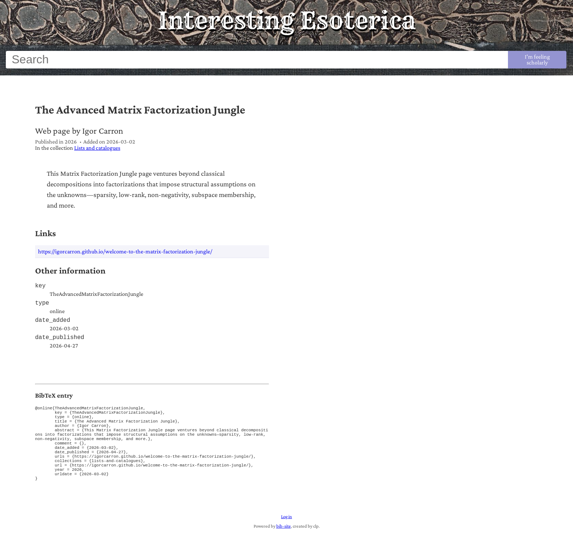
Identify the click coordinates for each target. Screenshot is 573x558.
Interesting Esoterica (287, 20)
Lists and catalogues (97, 148)
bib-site (283, 550)
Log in (286, 541)
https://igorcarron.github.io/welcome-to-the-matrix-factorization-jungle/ (125, 251)
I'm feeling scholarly (537, 59)
